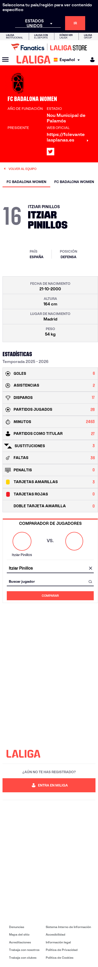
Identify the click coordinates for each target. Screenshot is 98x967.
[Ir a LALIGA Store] (49, 47)
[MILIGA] (90, 59)
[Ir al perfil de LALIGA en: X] (50, 151)
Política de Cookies (59, 957)
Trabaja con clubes (22, 957)
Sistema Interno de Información (68, 927)
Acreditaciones (20, 942)
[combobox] (50, 568)
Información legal (58, 942)
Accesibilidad (55, 934)
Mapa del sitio (19, 934)
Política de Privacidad (62, 949)
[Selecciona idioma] (68, 59)
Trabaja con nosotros (24, 949)
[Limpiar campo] (90, 569)
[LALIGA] (34, 60)
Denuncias (16, 927)
